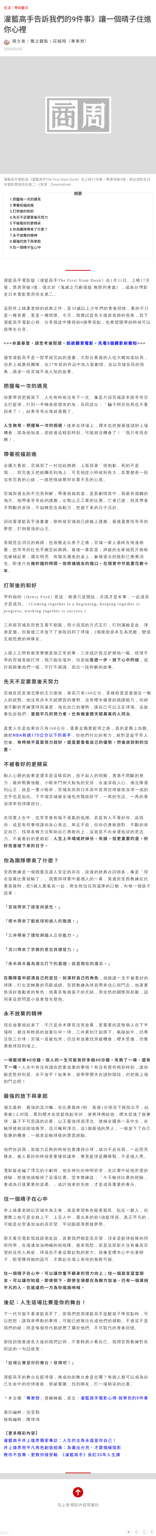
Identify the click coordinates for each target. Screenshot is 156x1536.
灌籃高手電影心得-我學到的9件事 (114, 1398)
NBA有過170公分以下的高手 (42, 735)
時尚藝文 (21, 8)
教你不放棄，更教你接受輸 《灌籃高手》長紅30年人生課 (62, 1455)
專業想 (33, 1398)
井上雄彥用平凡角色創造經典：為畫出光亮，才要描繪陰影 (63, 1447)
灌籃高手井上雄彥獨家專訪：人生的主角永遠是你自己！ (60, 1440)
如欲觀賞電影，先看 (87, 343)
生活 (7, 8)
